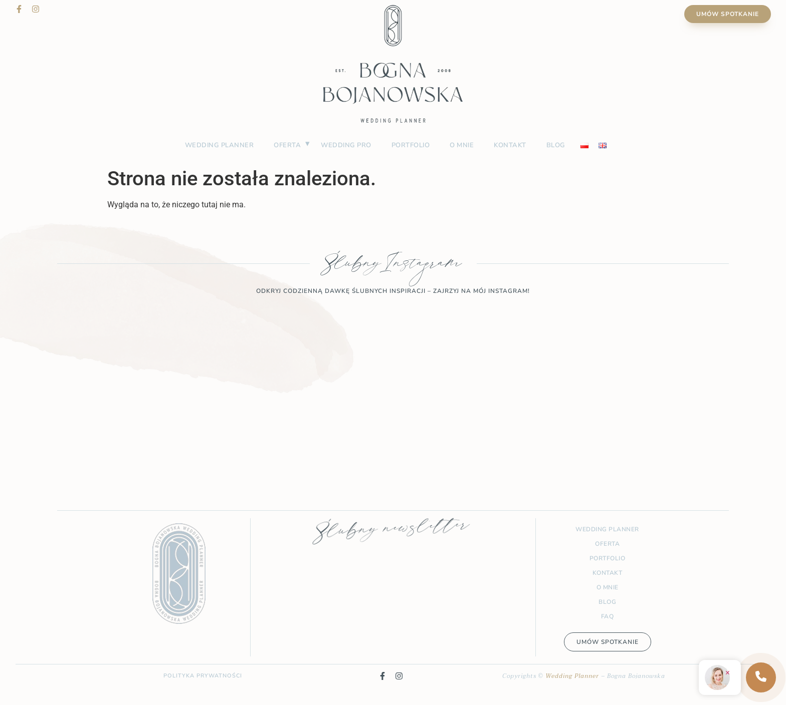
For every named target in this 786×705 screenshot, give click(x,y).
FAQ (607, 616)
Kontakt (510, 145)
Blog (555, 145)
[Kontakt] (761, 677)
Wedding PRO (346, 145)
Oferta (287, 145)
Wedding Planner (572, 676)
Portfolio (410, 145)
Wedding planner (219, 145)
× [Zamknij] (727, 672)
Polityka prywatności (202, 675)
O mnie (462, 145)
